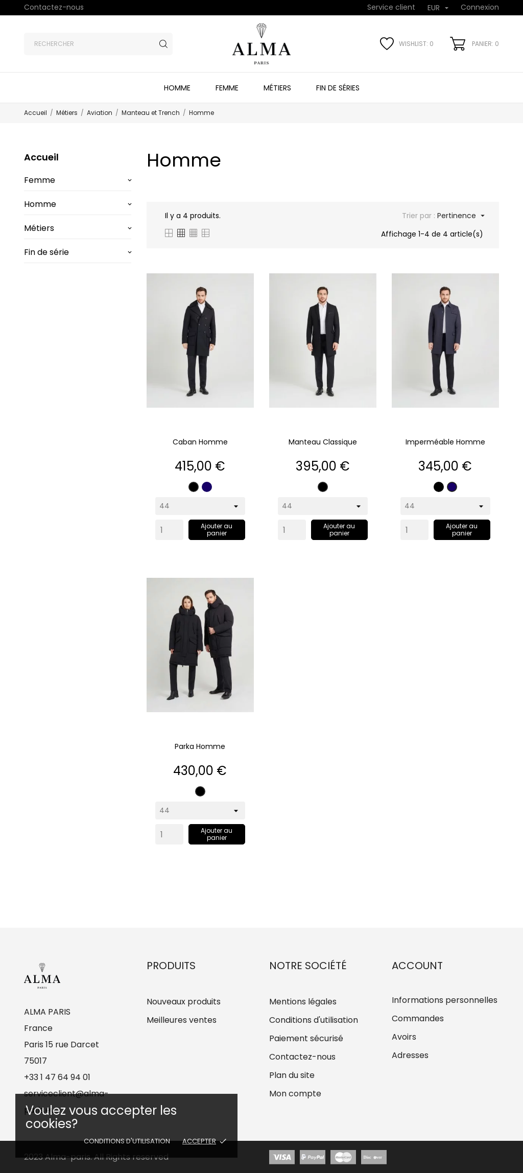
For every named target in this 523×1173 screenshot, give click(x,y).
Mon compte (295, 1093)
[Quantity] (169, 530)
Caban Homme (200, 442)
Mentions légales (303, 1001)
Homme (177, 88)
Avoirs (404, 1037)
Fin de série (46, 252)
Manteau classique (323, 442)
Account (417, 965)
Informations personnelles (444, 1000)
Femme (227, 88)
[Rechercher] (98, 44)
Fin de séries (338, 88)
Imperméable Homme (445, 442)
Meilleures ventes (182, 1020)
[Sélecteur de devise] (437, 8)
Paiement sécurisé (306, 1038)
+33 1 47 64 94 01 (57, 1077)
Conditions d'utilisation (127, 1141)
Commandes (418, 1018)
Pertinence (460, 215)
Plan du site (292, 1075)
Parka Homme (200, 746)
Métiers (277, 88)
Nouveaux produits (184, 1001)
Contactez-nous (54, 7)
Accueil (41, 157)
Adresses (410, 1055)
